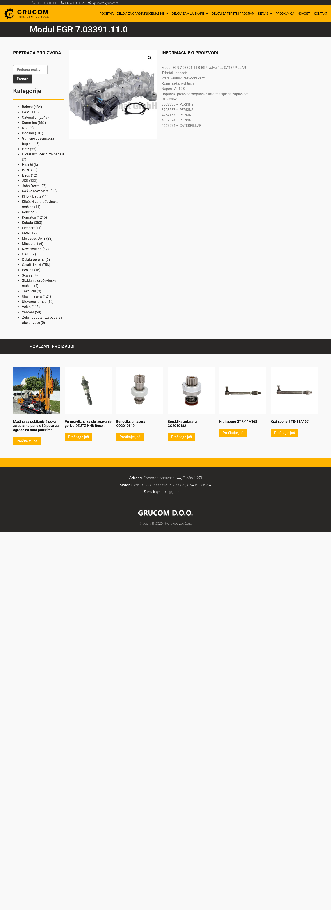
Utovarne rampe (34, 302)
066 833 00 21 (75, 2)
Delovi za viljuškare (190, 13)
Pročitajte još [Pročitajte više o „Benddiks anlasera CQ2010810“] (130, 437)
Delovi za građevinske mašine (142, 13)
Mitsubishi (30, 244)
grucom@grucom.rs (105, 2)
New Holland (32, 249)
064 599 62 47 (200, 484)
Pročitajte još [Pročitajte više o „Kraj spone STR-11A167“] (284, 433)
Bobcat (27, 107)
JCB (25, 180)
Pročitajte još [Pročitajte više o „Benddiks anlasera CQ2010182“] (181, 437)
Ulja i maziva (32, 296)
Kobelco (28, 212)
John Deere (30, 186)
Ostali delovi (31, 265)
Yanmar (28, 312)
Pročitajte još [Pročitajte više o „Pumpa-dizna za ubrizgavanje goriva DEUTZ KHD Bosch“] (78, 437)
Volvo (26, 307)
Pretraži (23, 79)
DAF (25, 128)
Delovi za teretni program (233, 13)
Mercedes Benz (33, 238)
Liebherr (28, 228)
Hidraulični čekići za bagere (43, 154)
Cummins (29, 123)
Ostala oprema (33, 259)
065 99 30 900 (47, 2)
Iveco (26, 175)
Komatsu (29, 217)
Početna (107, 13)
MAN (26, 233)
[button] (150, 58)
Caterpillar (30, 117)
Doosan (28, 133)
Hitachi (27, 165)
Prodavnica (285, 13)
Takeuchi (29, 291)
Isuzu (26, 170)
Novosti (304, 13)
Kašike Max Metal (36, 191)
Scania (27, 275)
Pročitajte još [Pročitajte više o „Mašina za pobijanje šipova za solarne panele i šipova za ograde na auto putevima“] (27, 441)
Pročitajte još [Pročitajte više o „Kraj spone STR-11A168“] (233, 433)
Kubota (27, 223)
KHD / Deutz (31, 196)
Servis (265, 13)
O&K (25, 254)
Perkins (27, 270)
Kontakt (320, 13)
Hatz (25, 149)
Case (26, 112)
